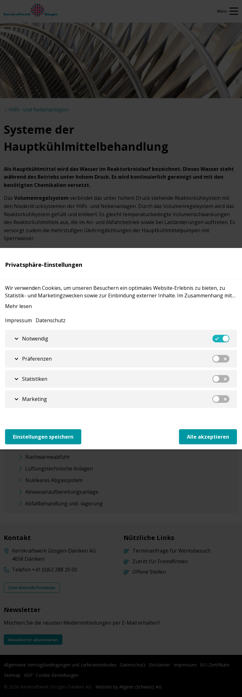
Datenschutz (51, 320)
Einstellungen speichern (43, 436)
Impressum (18, 320)
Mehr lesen (18, 306)
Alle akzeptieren (208, 436)
